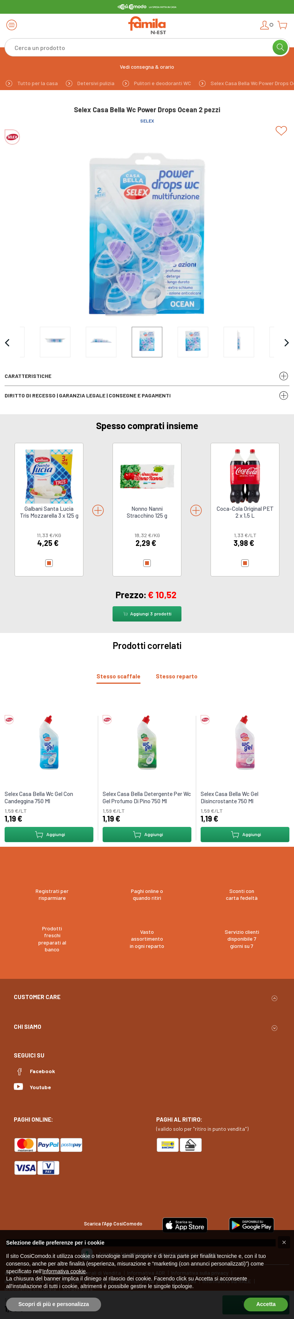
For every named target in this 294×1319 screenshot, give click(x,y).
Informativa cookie (64, 1271)
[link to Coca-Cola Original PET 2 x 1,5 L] (245, 476)
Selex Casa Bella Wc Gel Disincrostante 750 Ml (229, 797)
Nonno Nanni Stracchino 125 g (147, 512)
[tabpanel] (147, 775)
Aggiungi (49, 834)
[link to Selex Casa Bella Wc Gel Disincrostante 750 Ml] (245, 742)
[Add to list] (282, 131)
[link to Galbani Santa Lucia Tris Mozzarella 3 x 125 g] (49, 476)
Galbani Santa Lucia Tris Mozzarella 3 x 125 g (49, 512)
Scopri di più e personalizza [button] (53, 1304)
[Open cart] (282, 25)
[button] (284, 1242)
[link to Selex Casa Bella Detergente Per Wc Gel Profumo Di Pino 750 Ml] (147, 742)
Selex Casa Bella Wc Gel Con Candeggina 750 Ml (39, 797)
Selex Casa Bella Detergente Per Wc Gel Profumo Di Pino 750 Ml (147, 797)
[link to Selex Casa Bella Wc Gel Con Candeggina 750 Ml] (49, 742)
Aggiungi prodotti (147, 614)
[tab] (118, 676)
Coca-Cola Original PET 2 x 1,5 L (245, 512)
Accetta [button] (266, 1304)
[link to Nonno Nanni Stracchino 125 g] (147, 476)
